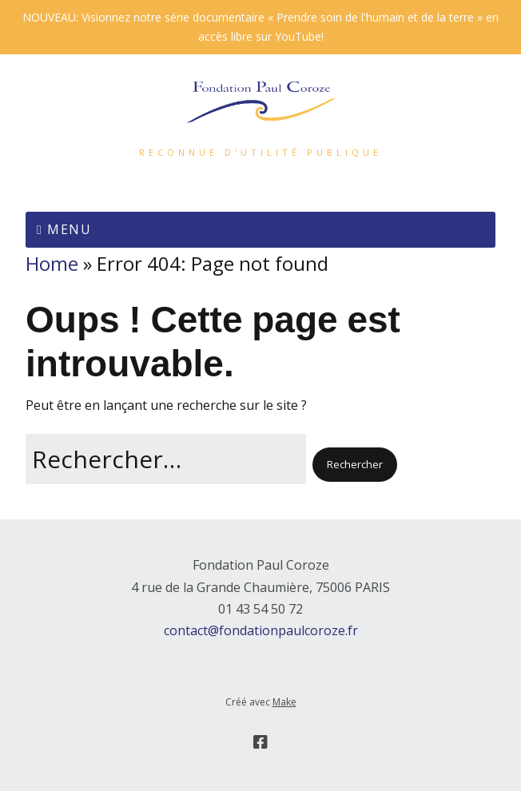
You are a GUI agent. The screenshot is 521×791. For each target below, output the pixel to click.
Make (284, 702)
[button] (354, 464)
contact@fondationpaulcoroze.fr (261, 630)
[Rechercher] (166, 459)
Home (52, 263)
